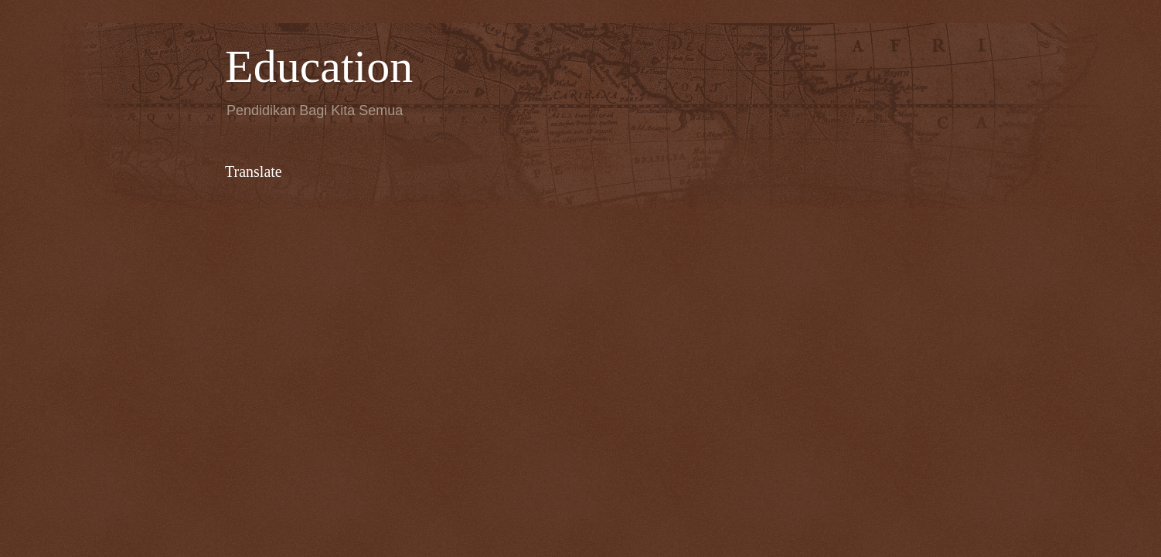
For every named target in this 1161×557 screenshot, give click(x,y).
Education (319, 66)
